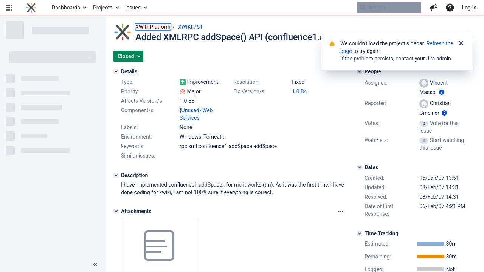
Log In (469, 8)
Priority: (130, 91)
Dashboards (66, 8)
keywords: (133, 146)
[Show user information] (442, 92)
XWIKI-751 (190, 27)
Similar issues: (138, 156)
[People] (359, 71)
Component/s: (138, 110)
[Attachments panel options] (341, 211)
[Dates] (359, 167)
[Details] (116, 71)
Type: (127, 82)
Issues (133, 8)
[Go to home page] (31, 7)
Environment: (136, 137)
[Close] (461, 43)
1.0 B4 (299, 91)
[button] (9, 7)
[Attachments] (116, 211)
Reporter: (375, 103)
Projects (102, 8)
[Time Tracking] (359, 233)
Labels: (129, 127)
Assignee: (376, 83)
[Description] (116, 175)
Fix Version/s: (249, 91)
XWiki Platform (153, 27)
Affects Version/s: (142, 101)
